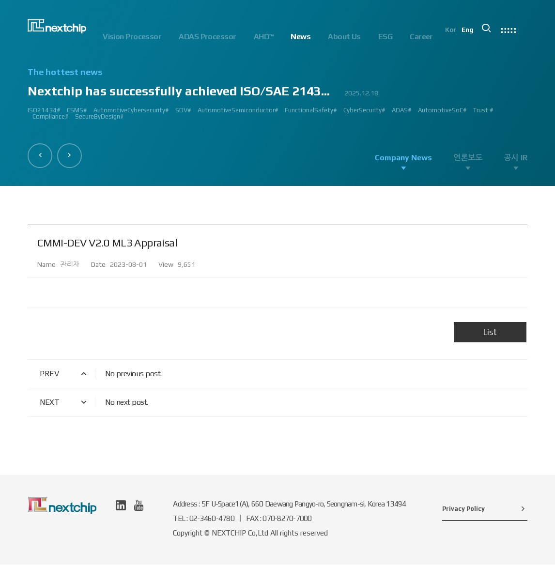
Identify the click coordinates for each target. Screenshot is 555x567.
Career (421, 36)
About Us (344, 36)
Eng (476, 36)
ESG (385, 36)
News (300, 36)
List (490, 334)
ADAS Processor (207, 36)
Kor (459, 36)
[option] (277, 98)
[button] (42, 154)
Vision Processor (132, 36)
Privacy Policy (484, 510)
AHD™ (264, 36)
